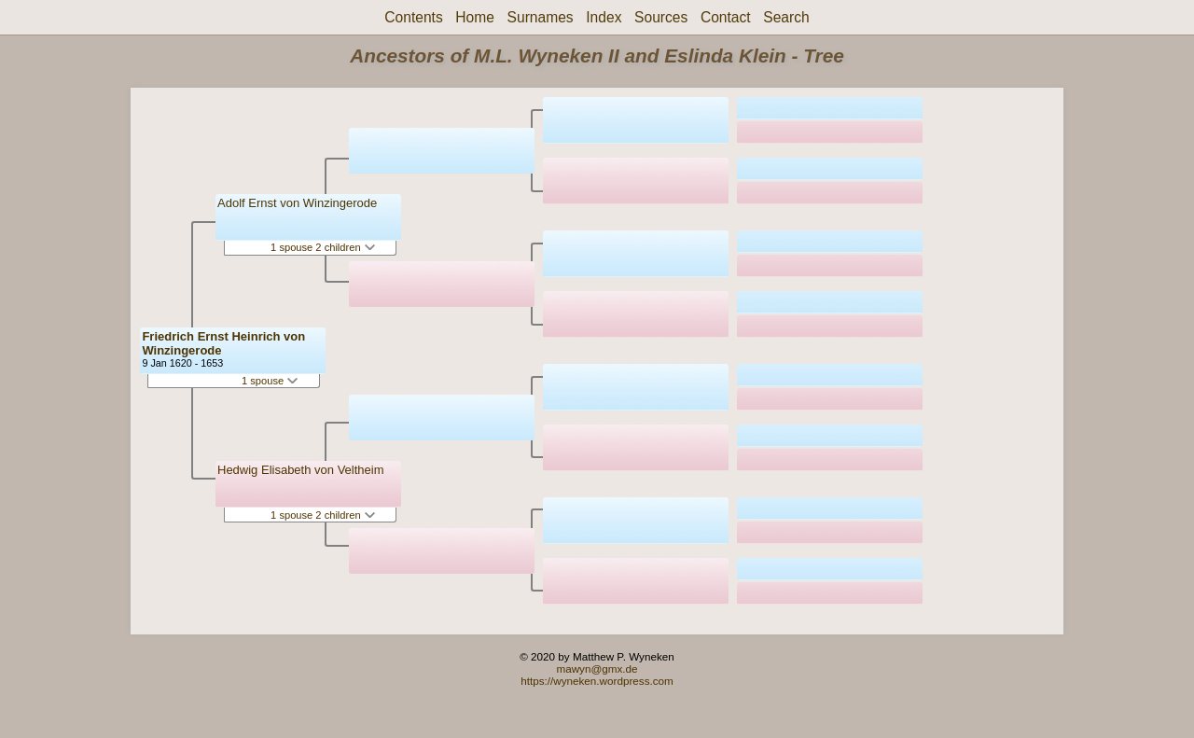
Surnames (540, 17)
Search (786, 17)
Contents (413, 17)
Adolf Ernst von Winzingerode (297, 203)
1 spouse (270, 380)
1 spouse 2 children (323, 247)
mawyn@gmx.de (596, 668)
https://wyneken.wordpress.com (597, 681)
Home (474, 17)
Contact (726, 17)
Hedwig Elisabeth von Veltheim (300, 470)
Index (603, 17)
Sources (660, 17)
